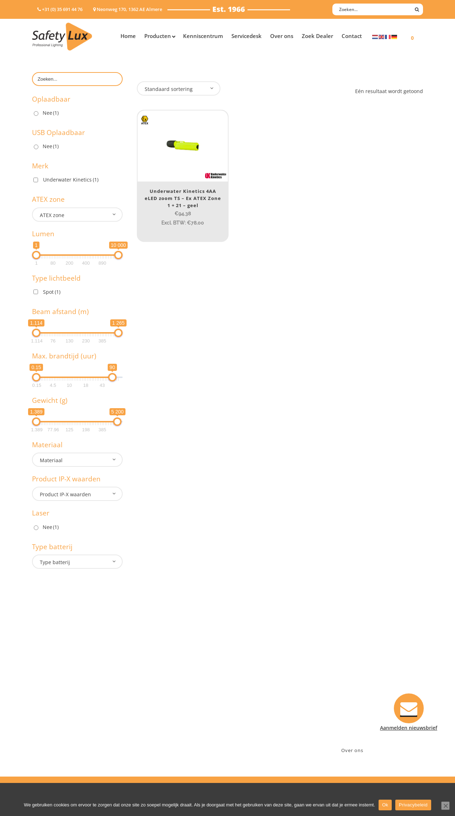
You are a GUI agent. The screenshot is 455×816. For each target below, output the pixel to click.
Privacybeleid (413, 804)
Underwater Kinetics (70, 179)
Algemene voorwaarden (263, 723)
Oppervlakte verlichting (60, 704)
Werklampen (47, 695)
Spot (51, 291)
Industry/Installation (162, 667)
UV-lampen (45, 741)
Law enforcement (158, 677)
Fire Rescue (150, 695)
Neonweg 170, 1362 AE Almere (368, 677)
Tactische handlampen (59, 713)
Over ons (352, 750)
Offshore (147, 686)
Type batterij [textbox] (55, 562)
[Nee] (445, 805)
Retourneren (250, 713)
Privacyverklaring (255, 732)
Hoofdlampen (48, 677)
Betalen (244, 686)
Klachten (245, 704)
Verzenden (248, 695)
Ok (385, 804)
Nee (51, 112)
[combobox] (77, 214)
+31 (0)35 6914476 (353, 686)
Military (146, 704)
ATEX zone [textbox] (52, 215)
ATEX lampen (48, 686)
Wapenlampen (49, 723)
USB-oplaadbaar (51, 732)
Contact (244, 677)
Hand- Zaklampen (53, 667)
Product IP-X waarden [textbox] (65, 494)
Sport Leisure (153, 713)
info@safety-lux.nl (354, 695)
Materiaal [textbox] (51, 460)
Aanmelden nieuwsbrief (263, 667)
